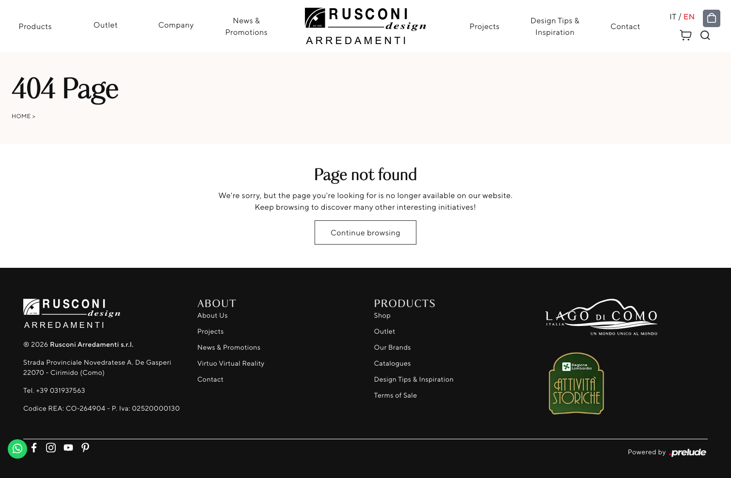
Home (21, 116)
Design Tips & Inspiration (554, 26)
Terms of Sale (395, 395)
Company (175, 25)
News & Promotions (246, 26)
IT (672, 16)
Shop (382, 315)
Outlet (106, 25)
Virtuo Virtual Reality (231, 363)
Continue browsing (365, 232)
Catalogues (392, 363)
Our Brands (392, 347)
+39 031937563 (60, 390)
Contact (625, 26)
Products (35, 26)
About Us (212, 315)
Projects (485, 26)
